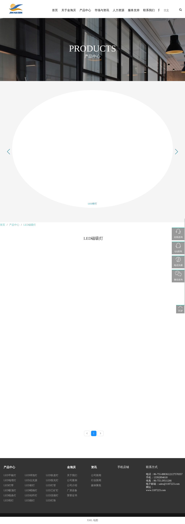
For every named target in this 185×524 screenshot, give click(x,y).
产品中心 (85, 10)
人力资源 (118, 10)
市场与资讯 (102, 10)
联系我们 (149, 10)
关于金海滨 (68, 10)
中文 (166, 10)
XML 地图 (92, 520)
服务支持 (133, 10)
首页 (55, 10)
